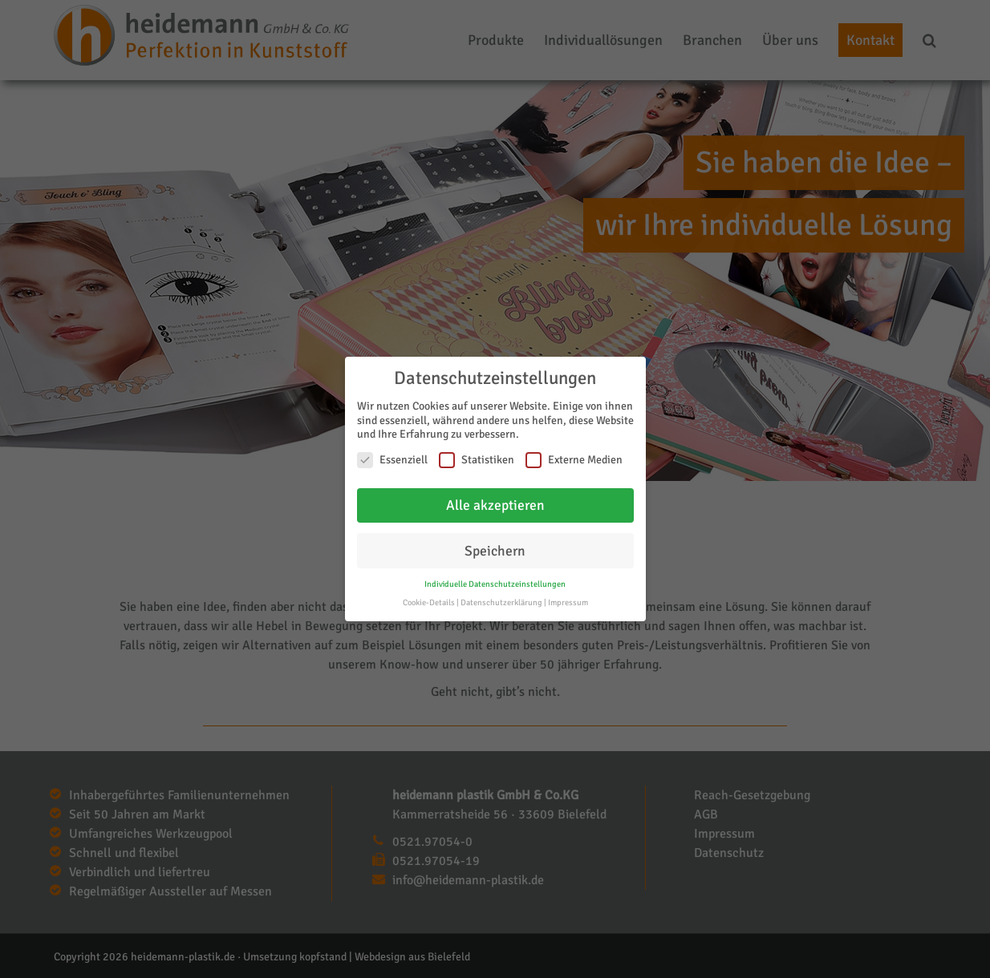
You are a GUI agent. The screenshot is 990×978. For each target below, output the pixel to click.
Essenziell (392, 459)
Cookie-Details (429, 602)
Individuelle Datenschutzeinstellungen (495, 584)
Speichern (495, 550)
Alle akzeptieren (495, 504)
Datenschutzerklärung (501, 602)
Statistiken (476, 459)
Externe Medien (574, 459)
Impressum (568, 602)
